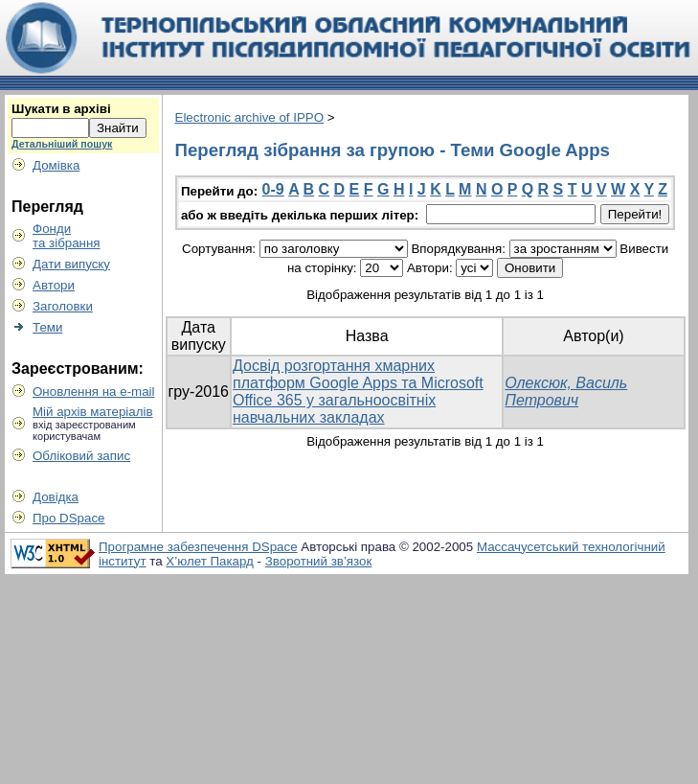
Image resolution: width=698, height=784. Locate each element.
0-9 (273, 189)
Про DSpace (69, 518)
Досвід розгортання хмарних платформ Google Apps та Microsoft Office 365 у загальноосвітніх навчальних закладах (358, 391)
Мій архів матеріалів (93, 411)
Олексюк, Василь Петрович (566, 391)
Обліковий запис (81, 456)
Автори (54, 285)
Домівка (56, 165)
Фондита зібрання (67, 235)
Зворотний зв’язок (318, 561)
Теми (47, 327)
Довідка (56, 497)
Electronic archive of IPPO (250, 117)
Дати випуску (71, 264)
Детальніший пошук (61, 144)
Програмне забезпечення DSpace (198, 547)
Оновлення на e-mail (94, 391)
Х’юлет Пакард (210, 561)
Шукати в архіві (61, 109)
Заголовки (63, 306)
